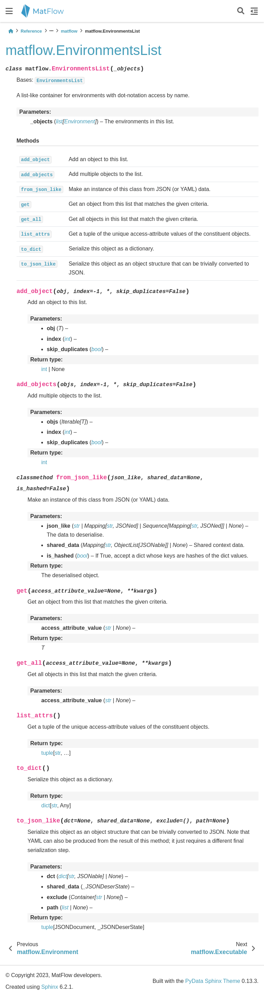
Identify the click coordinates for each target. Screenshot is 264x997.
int (44, 369)
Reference (31, 31)
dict (45, 805)
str (57, 753)
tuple (47, 753)
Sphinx (49, 987)
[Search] (241, 11)
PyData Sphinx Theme (212, 981)
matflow (69, 31)
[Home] (10, 31)
